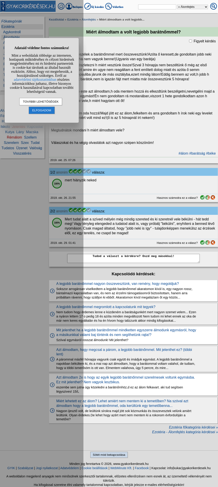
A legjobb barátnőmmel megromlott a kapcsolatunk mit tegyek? (105, 307)
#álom (183, 153)
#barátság (197, 153)
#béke (211, 153)
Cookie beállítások (94, 468)
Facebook (142, 468)
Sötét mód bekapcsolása (109, 454)
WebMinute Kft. (121, 468)
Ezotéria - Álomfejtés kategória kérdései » (185, 432)
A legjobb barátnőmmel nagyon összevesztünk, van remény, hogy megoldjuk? (117, 284)
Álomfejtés (89, 19)
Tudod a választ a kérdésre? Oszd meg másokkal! (133, 258)
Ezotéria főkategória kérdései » (193, 427)
